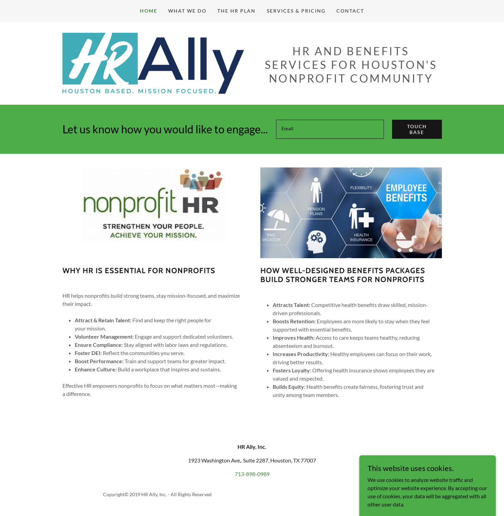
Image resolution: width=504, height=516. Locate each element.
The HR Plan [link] (236, 11)
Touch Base (417, 129)
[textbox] (330, 129)
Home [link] (148, 11)
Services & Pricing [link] (296, 11)
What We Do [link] (187, 11)
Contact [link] (350, 11)
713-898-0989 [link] (252, 474)
